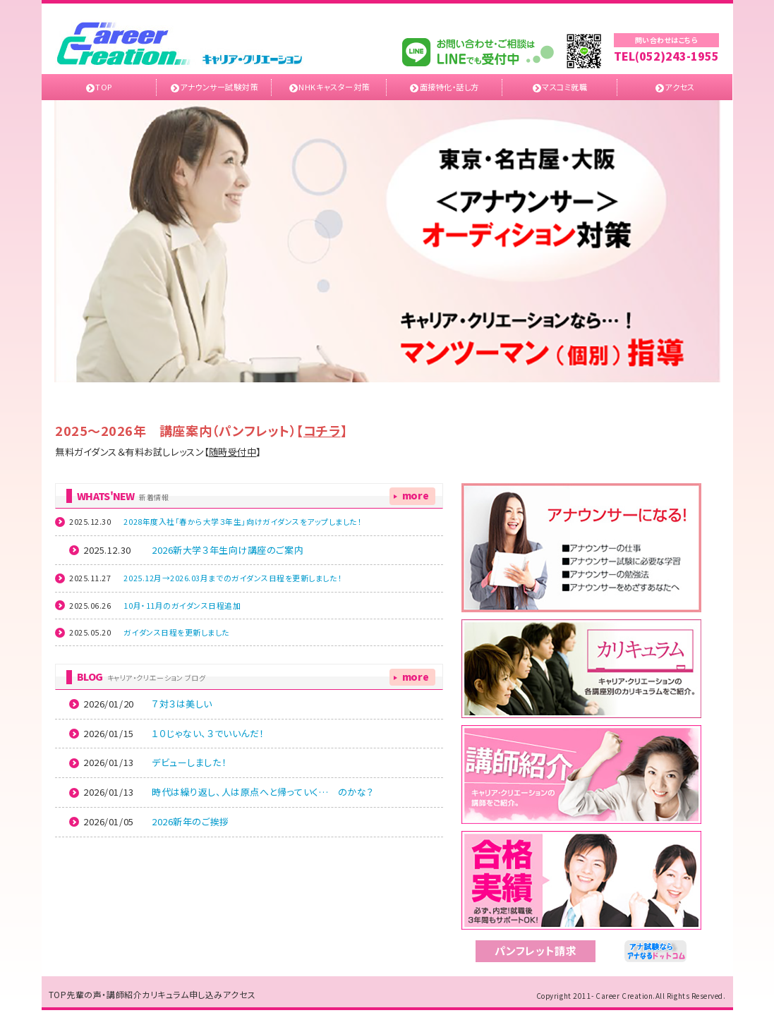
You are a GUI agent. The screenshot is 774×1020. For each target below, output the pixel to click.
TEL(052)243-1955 (666, 56)
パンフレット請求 (535, 950)
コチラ (322, 430)
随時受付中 (233, 452)
